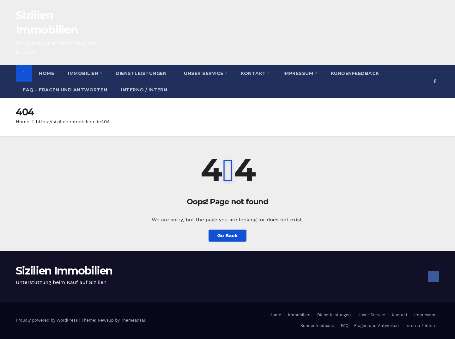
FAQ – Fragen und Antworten (65, 90)
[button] (435, 81)
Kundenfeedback (355, 73)
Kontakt (254, 73)
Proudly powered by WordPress (47, 320)
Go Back (227, 235)
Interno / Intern (144, 90)
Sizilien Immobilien (64, 270)
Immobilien (84, 73)
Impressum (299, 73)
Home (46, 73)
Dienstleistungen (142, 73)
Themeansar (133, 320)
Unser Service (204, 73)
